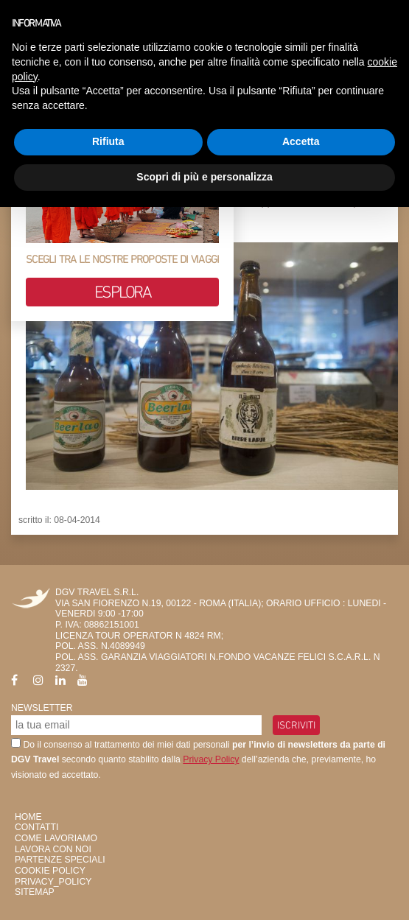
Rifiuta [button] (108, 141)
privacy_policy (53, 882)
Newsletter (42, 708)
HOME (28, 817)
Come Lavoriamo (56, 838)
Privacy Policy (211, 759)
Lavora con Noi (53, 849)
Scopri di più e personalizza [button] (204, 177)
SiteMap (35, 892)
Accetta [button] (301, 141)
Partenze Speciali (60, 859)
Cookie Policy (50, 870)
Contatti (36, 827)
